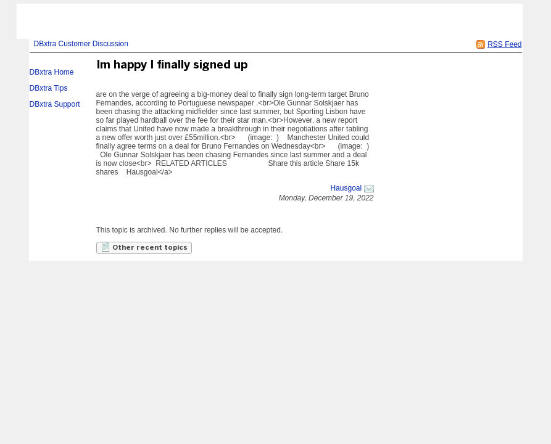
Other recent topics (144, 247)
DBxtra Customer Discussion (81, 43)
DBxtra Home (52, 72)
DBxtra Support (55, 104)
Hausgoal (346, 188)
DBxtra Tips (49, 88)
